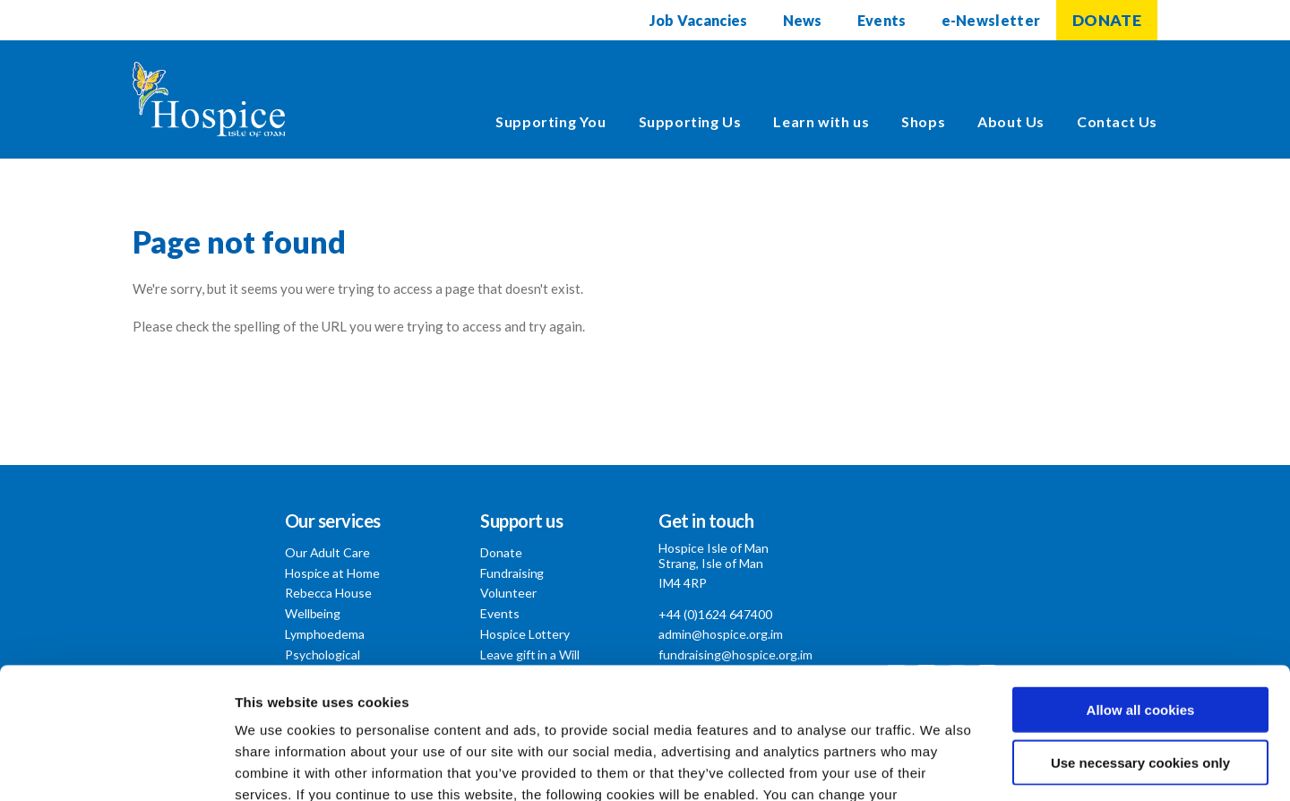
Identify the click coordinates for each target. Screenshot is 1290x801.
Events (882, 20)
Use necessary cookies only (1140, 639)
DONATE (1106, 20)
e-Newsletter (991, 20)
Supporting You (550, 121)
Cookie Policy (713, 693)
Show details (940, 765)
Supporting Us (690, 121)
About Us (1011, 121)
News (802, 20)
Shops (923, 121)
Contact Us (1117, 121)
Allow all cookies (1141, 586)
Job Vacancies (698, 20)
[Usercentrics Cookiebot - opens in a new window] (116, 766)
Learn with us (821, 121)
